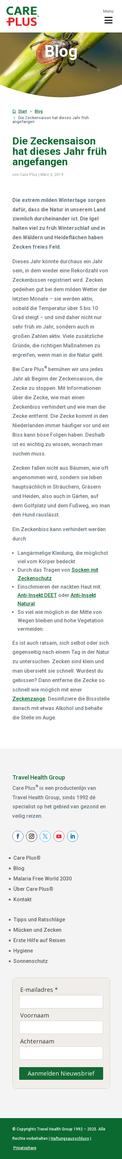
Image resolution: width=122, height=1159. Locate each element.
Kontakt (22, 899)
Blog (18, 868)
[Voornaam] (61, 1027)
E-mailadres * (39, 989)
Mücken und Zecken (37, 930)
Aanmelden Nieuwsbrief (61, 1073)
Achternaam (37, 1041)
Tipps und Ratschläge (39, 919)
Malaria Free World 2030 (42, 879)
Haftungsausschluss (70, 1138)
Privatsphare (24, 1148)
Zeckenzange (28, 699)
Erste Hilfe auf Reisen (39, 940)
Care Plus (28, 174)
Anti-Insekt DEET (37, 595)
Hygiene (23, 951)
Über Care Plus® (33, 889)
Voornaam (34, 1015)
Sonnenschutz (30, 961)
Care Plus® (27, 858)
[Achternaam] (61, 1052)
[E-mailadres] (61, 1001)
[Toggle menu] (108, 16)
